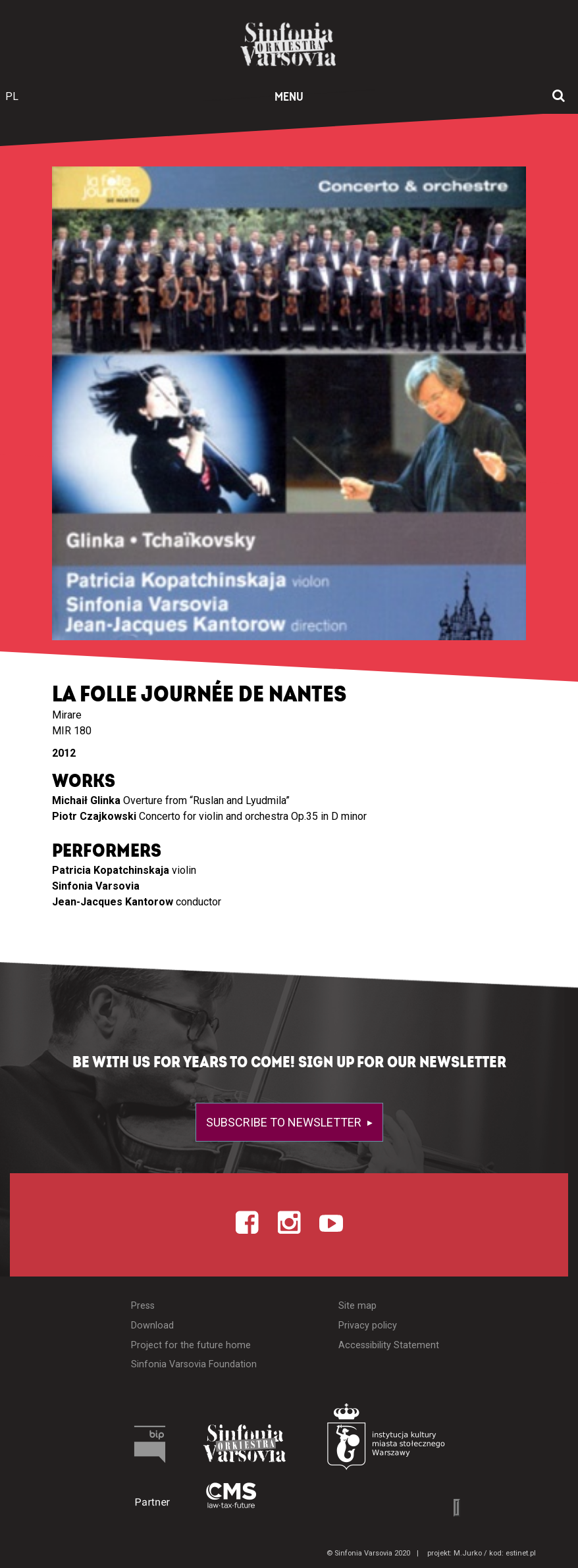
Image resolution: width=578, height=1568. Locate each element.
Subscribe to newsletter (285, 1122)
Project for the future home (191, 1345)
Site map (357, 1305)
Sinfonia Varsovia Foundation (194, 1364)
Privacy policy (367, 1325)
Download (152, 1325)
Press (143, 1305)
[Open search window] (558, 97)
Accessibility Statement (388, 1345)
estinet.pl (521, 1553)
